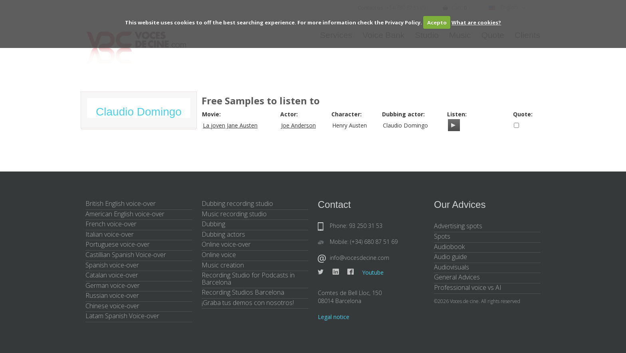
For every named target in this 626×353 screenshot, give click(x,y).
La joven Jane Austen (230, 125)
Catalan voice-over (111, 275)
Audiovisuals (451, 267)
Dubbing (213, 223)
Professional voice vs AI (467, 287)
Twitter (321, 272)
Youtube (373, 272)
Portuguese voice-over (117, 244)
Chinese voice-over (112, 305)
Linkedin (336, 272)
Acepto (437, 22)
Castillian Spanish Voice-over (125, 254)
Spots (442, 236)
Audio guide (450, 256)
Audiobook (449, 246)
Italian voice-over (109, 234)
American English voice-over (124, 213)
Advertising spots (458, 225)
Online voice (219, 254)
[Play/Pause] (453, 125)
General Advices (457, 277)
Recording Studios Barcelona (243, 292)
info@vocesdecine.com (359, 257)
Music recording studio (234, 213)
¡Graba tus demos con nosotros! (248, 302)
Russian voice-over (112, 295)
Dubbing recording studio (237, 203)
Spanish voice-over (112, 265)
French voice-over (111, 223)
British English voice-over (120, 203)
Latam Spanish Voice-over (122, 315)
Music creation (223, 265)
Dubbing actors (223, 234)
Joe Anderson (298, 125)
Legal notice (333, 317)
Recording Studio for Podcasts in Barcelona (248, 279)
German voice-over (112, 285)
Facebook (350, 272)
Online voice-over (226, 244)
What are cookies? (476, 22)
